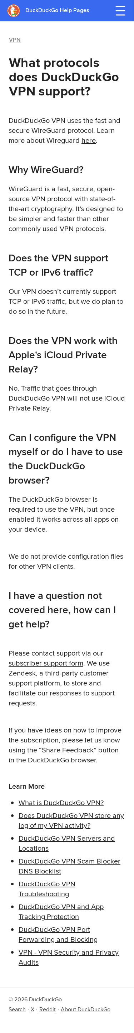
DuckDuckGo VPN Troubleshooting (47, 888)
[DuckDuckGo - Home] (16, 10)
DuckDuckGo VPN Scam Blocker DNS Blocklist (69, 866)
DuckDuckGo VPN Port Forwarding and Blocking (58, 934)
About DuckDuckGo (85, 1009)
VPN (15, 40)
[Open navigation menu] (120, 10)
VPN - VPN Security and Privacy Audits (69, 957)
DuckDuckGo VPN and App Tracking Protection (61, 911)
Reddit (47, 1009)
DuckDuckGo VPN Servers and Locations (67, 843)
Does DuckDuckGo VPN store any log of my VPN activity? (71, 820)
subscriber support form (46, 663)
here (88, 140)
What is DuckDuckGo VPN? (61, 802)
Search (17, 1009)
